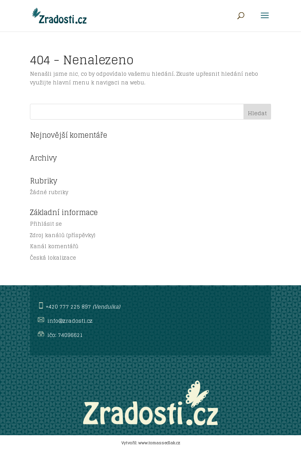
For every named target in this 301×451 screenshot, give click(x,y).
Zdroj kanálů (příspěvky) (62, 235)
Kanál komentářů (54, 246)
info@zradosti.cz (70, 321)
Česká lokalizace (53, 257)
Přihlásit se (46, 223)
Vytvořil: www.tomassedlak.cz (150, 442)
